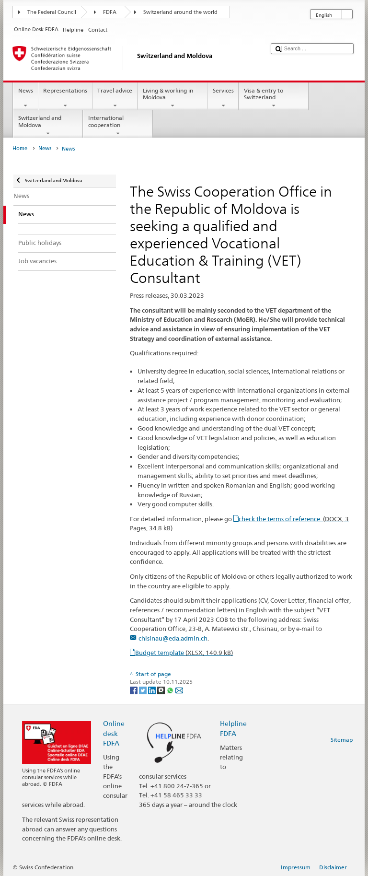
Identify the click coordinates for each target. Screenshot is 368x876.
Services (223, 98)
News (25, 98)
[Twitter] (143, 689)
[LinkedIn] (152, 689)
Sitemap (342, 739)
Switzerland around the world (180, 12)
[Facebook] (134, 689)
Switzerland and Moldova (47, 125)
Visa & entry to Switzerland (273, 98)
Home (19, 148)
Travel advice (115, 98)
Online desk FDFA (114, 733)
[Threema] (161, 689)
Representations (65, 98)
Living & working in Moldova (172, 98)
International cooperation (117, 125)
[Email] (179, 689)
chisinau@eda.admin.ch (172, 638)
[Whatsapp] (170, 689)
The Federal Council (51, 12)
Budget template (184, 652)
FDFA (109, 12)
